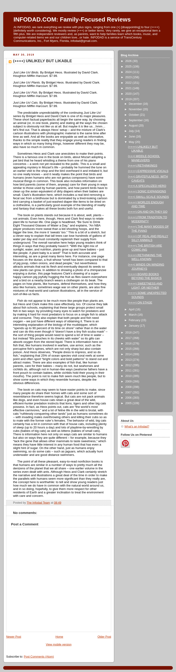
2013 (129, 359)
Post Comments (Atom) (39, 656)
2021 (129, 88)
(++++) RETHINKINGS (142, 165)
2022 (129, 82)
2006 (129, 397)
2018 (129, 332)
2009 (129, 381)
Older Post (104, 636)
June (132, 136)
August (134, 125)
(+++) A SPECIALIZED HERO (147, 186)
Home (59, 636)
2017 (129, 338)
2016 (129, 343)
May (132, 142)
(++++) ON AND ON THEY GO (148, 211)
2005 (129, 403)
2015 (129, 348)
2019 (129, 99)
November (136, 109)
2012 (129, 365)
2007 (129, 392)
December (136, 103)
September (136, 120)
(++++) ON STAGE (140, 302)
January (134, 325)
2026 (129, 61)
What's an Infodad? (136, 426)
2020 (129, 93)
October (134, 114)
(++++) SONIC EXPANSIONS (147, 191)
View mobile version (59, 644)
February (135, 320)
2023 (129, 77)
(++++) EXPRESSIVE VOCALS (148, 171)
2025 (129, 66)
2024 (129, 72)
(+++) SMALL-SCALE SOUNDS (148, 197)
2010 (129, 376)
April (132, 309)
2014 (129, 354)
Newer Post (13, 636)
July (132, 131)
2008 (129, 387)
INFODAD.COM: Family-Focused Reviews (72, 19)
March (133, 314)
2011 (129, 370)
